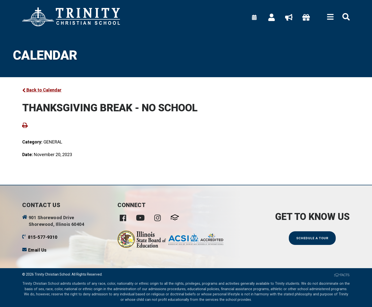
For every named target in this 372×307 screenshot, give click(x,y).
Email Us (37, 250)
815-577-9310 (42, 237)
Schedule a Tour (312, 238)
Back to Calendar (41, 90)
